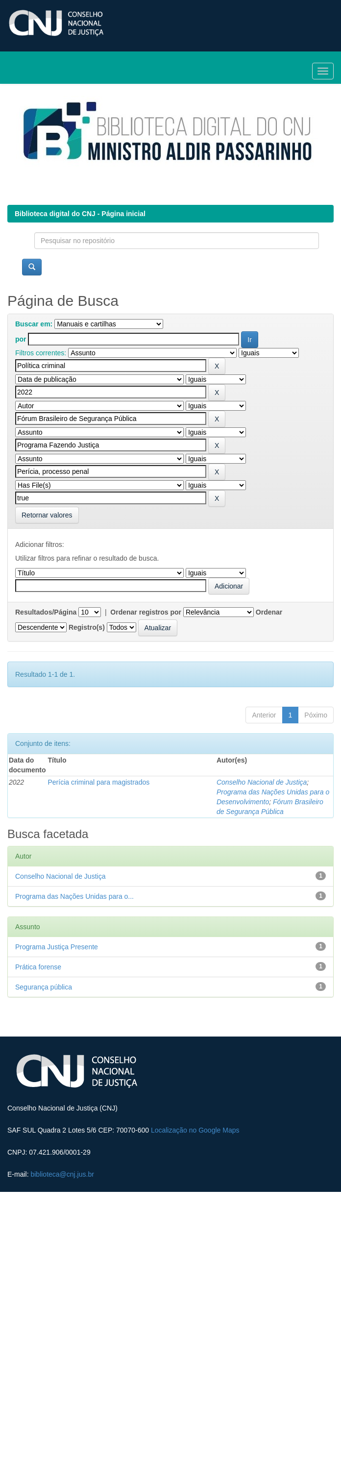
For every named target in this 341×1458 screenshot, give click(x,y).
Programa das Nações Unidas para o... (74, 896)
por (20, 339)
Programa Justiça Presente (56, 947)
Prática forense (38, 967)
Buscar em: (33, 324)
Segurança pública (43, 987)
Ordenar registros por (145, 612)
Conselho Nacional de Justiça (262, 782)
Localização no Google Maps (195, 1130)
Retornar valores (47, 515)
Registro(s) (87, 627)
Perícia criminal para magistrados (98, 782)
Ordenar (269, 612)
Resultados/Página (45, 612)
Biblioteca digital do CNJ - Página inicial (80, 214)
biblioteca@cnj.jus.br (62, 1174)
